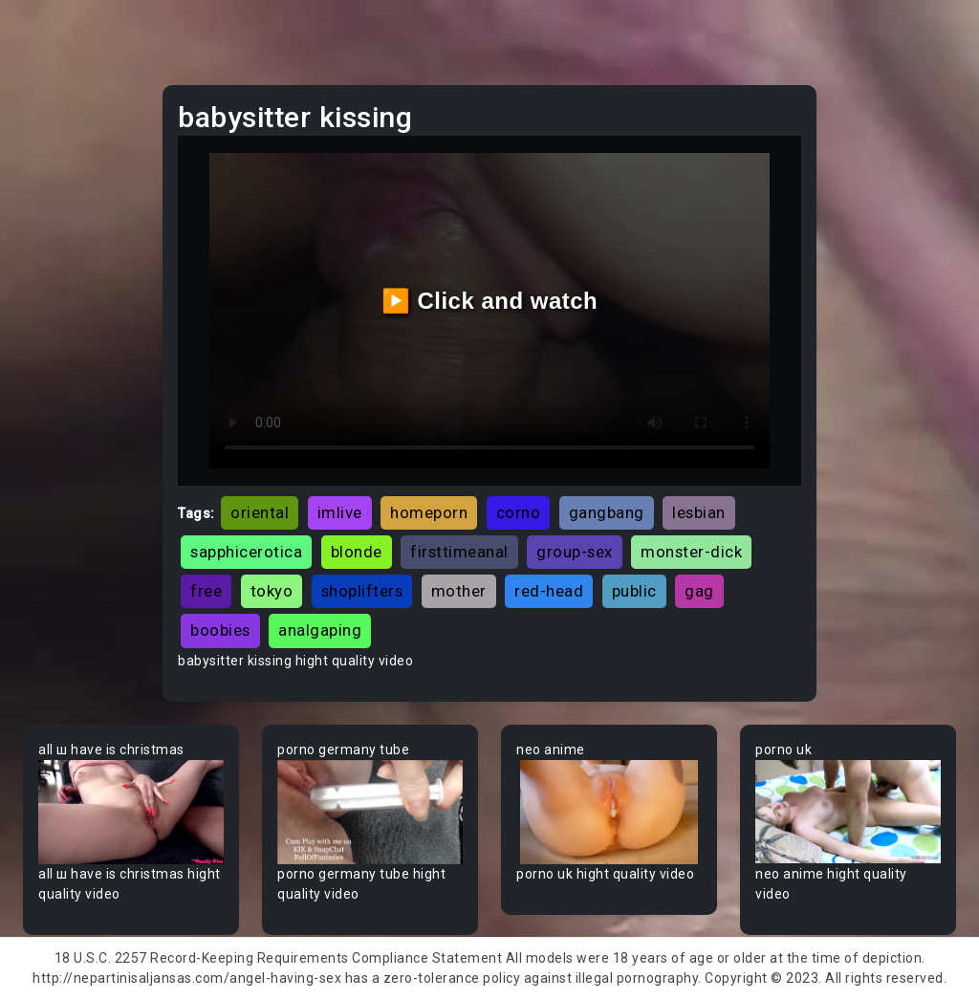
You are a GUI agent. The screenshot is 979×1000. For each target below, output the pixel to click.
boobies (220, 630)
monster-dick (691, 551)
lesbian (699, 512)
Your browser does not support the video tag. (131, 812)
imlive (339, 512)
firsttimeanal (459, 551)
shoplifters (362, 590)
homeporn (429, 512)
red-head (548, 590)
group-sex (574, 551)
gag (699, 590)
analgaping (319, 630)
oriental (259, 512)
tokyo (272, 590)
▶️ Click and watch (489, 301)
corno (518, 512)
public (634, 590)
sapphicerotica (246, 551)
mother (459, 590)
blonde (356, 551)
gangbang (606, 512)
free (206, 590)
